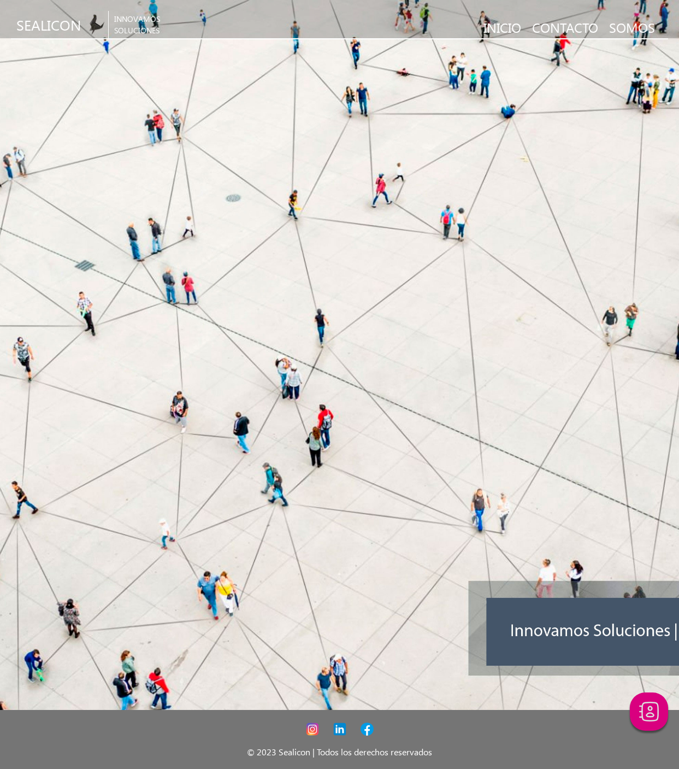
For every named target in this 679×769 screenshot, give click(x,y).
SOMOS (632, 27)
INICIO (502, 27)
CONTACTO (565, 27)
